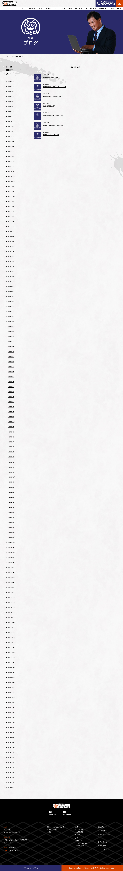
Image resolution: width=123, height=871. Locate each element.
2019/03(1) (11, 316)
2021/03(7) (11, 216)
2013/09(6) (11, 507)
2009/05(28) (11, 762)
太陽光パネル (80, 845)
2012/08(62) (11, 567)
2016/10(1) (11, 377)
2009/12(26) (11, 727)
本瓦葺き (79, 834)
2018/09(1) (11, 327)
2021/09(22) (11, 186)
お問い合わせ (102, 842)
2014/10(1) (11, 462)
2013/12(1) (11, 492)
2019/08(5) (11, 301)
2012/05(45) (11, 582)
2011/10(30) (11, 617)
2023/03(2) (11, 106)
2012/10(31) (11, 557)
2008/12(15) (11, 787)
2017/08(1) (11, 357)
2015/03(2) (11, 437)
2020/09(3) (11, 241)
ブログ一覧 (102, 849)
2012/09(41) (11, 562)
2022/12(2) (11, 121)
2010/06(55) (11, 697)
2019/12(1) (11, 286)
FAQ (119, 8)
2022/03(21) (11, 156)
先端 (76, 838)
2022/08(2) (11, 131)
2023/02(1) (11, 111)
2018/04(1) (11, 342)
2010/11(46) (11, 672)
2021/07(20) (11, 196)
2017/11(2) (11, 352)
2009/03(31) (11, 772)
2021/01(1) (11, 226)
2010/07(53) (11, 692)
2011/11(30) (11, 612)
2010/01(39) (11, 722)
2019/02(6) (11, 321)
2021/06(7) (11, 201)
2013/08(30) (11, 512)
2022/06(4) (11, 141)
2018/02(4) (11, 347)
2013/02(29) (11, 537)
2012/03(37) (11, 592)
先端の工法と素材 (81, 843)
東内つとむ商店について (55, 827)
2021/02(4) (11, 221)
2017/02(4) (11, 372)
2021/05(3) (11, 206)
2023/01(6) (11, 116)
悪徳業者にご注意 (106, 8)
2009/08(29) (11, 747)
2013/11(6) (11, 497)
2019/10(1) (11, 291)
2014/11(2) (11, 457)
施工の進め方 (90, 8)
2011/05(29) (11, 642)
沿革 (50, 832)
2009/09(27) (11, 742)
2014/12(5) (11, 452)
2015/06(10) (11, 422)
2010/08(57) (11, 687)
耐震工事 (79, 841)
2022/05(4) (11, 146)
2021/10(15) (11, 181)
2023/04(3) (11, 101)
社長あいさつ (53, 829)
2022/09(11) (11, 126)
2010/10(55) (11, 677)
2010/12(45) (11, 667)
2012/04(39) (11, 587)
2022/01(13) (11, 166)
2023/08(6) (11, 91)
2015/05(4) (11, 427)
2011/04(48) (11, 647)
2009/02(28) (11, 777)
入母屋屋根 (79, 832)
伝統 (76, 827)
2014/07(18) (11, 477)
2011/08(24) (11, 627)
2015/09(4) (11, 407)
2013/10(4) (11, 502)
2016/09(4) (11, 382)
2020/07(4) (11, 251)
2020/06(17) (11, 256)
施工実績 (79, 8)
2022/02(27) (11, 161)
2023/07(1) (11, 96)
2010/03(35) (11, 712)
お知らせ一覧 (102, 845)
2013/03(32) (11, 532)
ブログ (23, 8)
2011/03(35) (11, 652)
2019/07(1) (11, 306)
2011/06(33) (11, 637)
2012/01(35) (11, 602)
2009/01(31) (11, 782)
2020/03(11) (11, 271)
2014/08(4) (11, 472)
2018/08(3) (11, 332)
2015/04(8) (11, 432)
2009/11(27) (11, 732)
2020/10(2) (11, 236)
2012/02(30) (11, 597)
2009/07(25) (11, 752)
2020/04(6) (11, 266)
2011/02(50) (11, 657)
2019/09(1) (11, 296)
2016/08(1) (11, 387)
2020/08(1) (11, 246)
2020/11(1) (11, 231)
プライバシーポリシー (31, 868)
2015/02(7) (11, 442)
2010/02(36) (11, 717)
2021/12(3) (11, 171)
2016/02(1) (11, 402)
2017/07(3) (11, 362)
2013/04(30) (11, 527)
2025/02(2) (11, 81)
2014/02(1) (11, 487)
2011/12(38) (11, 607)
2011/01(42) (11, 662)
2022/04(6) (11, 151)
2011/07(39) (11, 632)
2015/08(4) (11, 412)
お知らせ (32, 8)
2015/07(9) (11, 417)
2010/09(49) (11, 682)
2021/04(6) (11, 211)
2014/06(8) (11, 482)
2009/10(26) (11, 737)
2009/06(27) (11, 757)
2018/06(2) (11, 337)
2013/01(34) (11, 542)
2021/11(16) (11, 176)
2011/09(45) (11, 622)
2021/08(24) (11, 191)
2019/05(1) (11, 311)
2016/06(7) (11, 392)
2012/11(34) (11, 552)
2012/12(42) (11, 547)
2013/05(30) (11, 522)
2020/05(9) (11, 261)
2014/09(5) (11, 467)
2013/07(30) (11, 517)
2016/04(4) (11, 397)
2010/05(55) (11, 702)
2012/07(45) (11, 572)
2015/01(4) (11, 447)
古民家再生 (79, 829)
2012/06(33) (11, 577)
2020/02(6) (11, 276)
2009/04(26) (11, 767)
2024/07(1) (11, 86)
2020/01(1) (11, 281)
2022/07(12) (11, 136)
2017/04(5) (11, 367)
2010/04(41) (11, 707)
